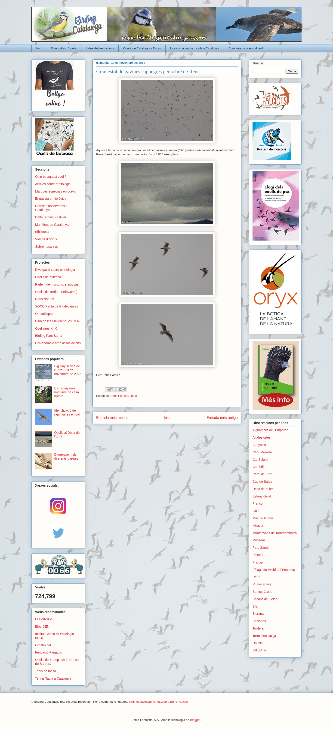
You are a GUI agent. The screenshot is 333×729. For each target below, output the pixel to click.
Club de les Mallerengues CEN (57, 321)
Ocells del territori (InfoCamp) (56, 292)
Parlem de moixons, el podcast (57, 284)
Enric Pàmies (119, 396)
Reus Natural (44, 299)
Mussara (259, 540)
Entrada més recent (112, 418)
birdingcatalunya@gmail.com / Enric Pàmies (158, 701)
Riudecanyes (262, 584)
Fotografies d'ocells (64, 48)
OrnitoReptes (44, 314)
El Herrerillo (43, 619)
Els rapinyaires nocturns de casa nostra (66, 392)
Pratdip (258, 562)
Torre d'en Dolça (264, 636)
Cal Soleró (260, 459)
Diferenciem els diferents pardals (66, 456)
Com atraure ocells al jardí (246, 48)
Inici (39, 48)
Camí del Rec (262, 474)
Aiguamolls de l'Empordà (270, 430)
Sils (255, 606)
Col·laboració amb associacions (58, 343)
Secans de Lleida (265, 599)
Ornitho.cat (43, 645)
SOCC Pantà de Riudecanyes (56, 306)
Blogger (195, 720)
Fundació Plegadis (48, 652)
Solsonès (259, 621)
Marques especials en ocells (55, 191)
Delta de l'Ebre (263, 489)
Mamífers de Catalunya (52, 224)
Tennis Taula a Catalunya (53, 678)
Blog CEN (42, 626)
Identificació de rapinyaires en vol (67, 412)
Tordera (258, 628)
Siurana (258, 613)
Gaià (256, 511)
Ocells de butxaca (48, 277)
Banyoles (259, 445)
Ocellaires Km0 (46, 328)
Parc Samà (260, 547)
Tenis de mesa (45, 671)
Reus (133, 396)
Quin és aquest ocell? (50, 176)
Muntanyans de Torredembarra (275, 533)
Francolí (258, 503)
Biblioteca (42, 232)
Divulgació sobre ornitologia (55, 269)
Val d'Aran (260, 650)
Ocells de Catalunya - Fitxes (142, 48)
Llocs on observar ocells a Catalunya (194, 48)
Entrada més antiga (222, 418)
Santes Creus (262, 591)
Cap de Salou (262, 481)
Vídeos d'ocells (46, 239)
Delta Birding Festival (50, 217)
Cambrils (259, 467)
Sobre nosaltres (46, 246)
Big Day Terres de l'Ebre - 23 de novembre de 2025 (67, 370)
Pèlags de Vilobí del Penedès (274, 570)
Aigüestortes (262, 437)
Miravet (258, 525)
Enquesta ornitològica (50, 198)
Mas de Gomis (263, 518)
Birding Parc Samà (48, 335)
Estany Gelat (262, 496)
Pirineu (258, 555)
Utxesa (258, 643)
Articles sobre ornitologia (53, 184)
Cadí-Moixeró (262, 452)
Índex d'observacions (100, 48)
